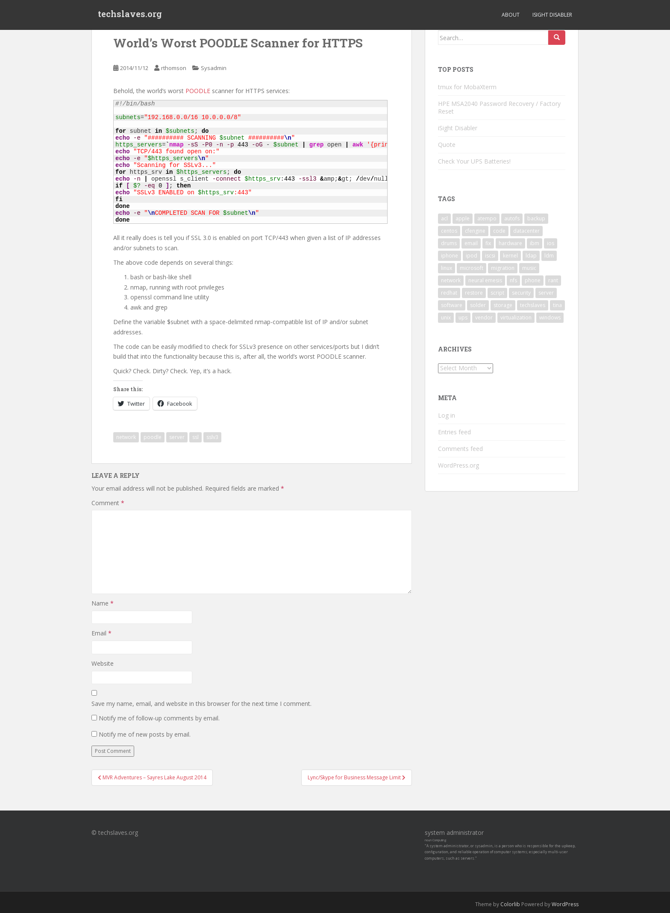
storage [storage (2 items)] (503, 305)
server (177, 437)
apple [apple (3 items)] (462, 218)
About (511, 14)
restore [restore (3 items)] (474, 292)
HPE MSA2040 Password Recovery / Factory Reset (499, 107)
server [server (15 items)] (546, 292)
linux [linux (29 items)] (446, 268)
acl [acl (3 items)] (444, 218)
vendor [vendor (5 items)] (484, 317)
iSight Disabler (552, 14)
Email (101, 633)
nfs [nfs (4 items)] (513, 280)
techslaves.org (130, 14)
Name (102, 603)
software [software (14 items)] (451, 305)
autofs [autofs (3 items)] (512, 218)
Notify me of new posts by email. (145, 734)
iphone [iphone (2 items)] (449, 255)
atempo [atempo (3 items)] (487, 218)
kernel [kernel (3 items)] (510, 255)
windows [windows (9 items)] (550, 317)
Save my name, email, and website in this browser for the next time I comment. (201, 703)
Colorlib (510, 904)
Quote (446, 144)
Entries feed (454, 432)
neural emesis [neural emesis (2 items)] (485, 280)
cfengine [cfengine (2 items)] (475, 230)
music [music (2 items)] (529, 268)
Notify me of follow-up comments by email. (159, 718)
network (126, 437)
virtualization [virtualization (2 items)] (516, 317)
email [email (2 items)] (471, 243)
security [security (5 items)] (521, 292)
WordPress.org (458, 465)
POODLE (198, 91)
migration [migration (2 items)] (502, 268)
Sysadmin (213, 68)
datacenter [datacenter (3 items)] (526, 230)
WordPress (565, 904)
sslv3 (212, 437)
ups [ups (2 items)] (462, 317)
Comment (107, 503)
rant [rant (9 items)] (553, 280)
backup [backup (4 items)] (536, 218)
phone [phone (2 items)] (533, 280)
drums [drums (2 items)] (449, 243)
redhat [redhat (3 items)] (449, 292)
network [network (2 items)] (451, 280)
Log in (446, 415)
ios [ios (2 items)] (550, 243)
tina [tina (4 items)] (557, 305)
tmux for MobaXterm (467, 87)
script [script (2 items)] (497, 292)
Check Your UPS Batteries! (474, 161)
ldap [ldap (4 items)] (531, 255)
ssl (195, 437)
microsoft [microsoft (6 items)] (471, 268)
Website (102, 663)
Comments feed (460, 449)
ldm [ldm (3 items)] (549, 255)
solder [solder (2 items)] (478, 305)
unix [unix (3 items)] (446, 317)
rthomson (173, 68)
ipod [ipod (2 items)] (471, 255)
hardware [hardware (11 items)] (510, 243)
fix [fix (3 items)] (488, 243)
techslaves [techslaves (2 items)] (532, 305)
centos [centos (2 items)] (449, 230)
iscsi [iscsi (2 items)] (490, 255)
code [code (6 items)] (499, 230)
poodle (153, 437)
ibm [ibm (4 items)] (534, 243)
